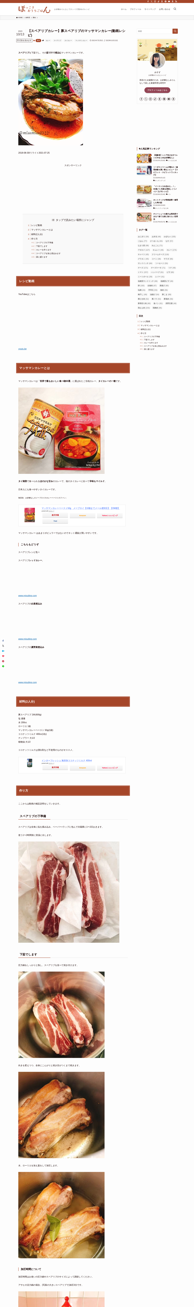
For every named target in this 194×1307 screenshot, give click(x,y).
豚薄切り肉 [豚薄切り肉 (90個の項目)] (144, 303)
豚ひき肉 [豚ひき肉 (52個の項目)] (143, 299)
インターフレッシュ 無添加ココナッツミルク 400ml (67, 760)
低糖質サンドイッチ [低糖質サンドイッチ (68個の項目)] (147, 281)
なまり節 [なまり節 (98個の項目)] (143, 245)
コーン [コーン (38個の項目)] (156, 259)
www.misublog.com (27, 595)
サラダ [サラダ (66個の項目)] (168, 259)
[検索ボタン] (175, 9)
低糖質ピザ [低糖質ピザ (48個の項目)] (167, 281)
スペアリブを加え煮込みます (48, 253)
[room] (162, 1)
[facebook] (148, 1)
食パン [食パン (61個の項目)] (158, 303)
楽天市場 (55, 515)
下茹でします (41, 246)
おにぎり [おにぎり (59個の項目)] (143, 237)
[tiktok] (158, 1)
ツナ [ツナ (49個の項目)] (172, 268)
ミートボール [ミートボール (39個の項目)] (145, 277)
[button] (3, 641)
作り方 (34, 239)
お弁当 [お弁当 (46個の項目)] (156, 237)
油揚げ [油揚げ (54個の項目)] (154, 294)
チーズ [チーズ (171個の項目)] (143, 268)
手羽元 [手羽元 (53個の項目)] (152, 290)
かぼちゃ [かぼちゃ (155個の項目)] (170, 237)
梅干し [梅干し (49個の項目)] (142, 294)
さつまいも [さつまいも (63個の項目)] (156, 241)
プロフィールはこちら (157, 90)
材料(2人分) (37, 234)
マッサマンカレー (81, 40)
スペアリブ (57, 40)
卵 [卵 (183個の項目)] (141, 286)
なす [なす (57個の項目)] (169, 241)
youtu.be (22, 349)
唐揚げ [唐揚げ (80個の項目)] (164, 286)
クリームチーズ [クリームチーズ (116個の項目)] (160, 254)
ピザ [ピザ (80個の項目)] (170, 272)
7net (55, 521)
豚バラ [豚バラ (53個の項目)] (156, 299)
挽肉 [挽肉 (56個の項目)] (164, 290)
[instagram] (155, 1)
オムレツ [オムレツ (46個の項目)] (158, 250)
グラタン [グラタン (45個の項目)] (143, 259)
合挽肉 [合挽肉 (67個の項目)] (152, 286)
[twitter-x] (151, 1)
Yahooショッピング (110, 515)
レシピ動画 (36, 225)
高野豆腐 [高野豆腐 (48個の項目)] (171, 303)
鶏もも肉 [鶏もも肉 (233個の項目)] (144, 308)
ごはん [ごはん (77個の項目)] (142, 241)
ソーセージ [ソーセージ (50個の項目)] (161, 263)
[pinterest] (165, 1)
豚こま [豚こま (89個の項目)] (166, 294)
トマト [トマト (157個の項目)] (143, 272)
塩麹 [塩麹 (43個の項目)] (141, 290)
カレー (48, 40)
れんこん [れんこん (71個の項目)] (157, 245)
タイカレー (68, 40)
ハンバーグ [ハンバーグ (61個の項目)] (157, 272)
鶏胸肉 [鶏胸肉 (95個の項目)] (157, 308)
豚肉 (38, 40)
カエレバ (51, 511)
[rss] (176, 1)
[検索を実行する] (175, 31)
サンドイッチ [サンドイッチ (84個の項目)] (145, 263)
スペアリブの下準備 (44, 243)
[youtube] (169, 1)
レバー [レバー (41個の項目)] (159, 277)
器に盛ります (41, 257)
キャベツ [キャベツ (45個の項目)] (143, 254)
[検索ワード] (157, 31)
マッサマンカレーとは (42, 230)
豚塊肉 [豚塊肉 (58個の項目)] (168, 299)
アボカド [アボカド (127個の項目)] (144, 250)
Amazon (82, 515)
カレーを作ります (43, 250)
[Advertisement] (73, 186)
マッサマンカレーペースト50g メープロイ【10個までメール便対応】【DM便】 (81, 508)
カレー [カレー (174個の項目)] (172, 250)
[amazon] (172, 1)
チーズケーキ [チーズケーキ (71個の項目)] (158, 268)
